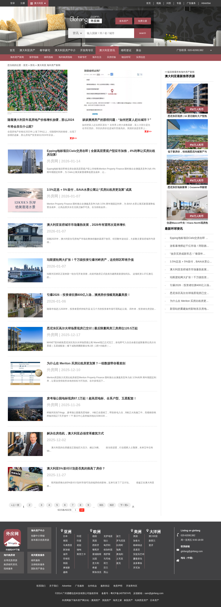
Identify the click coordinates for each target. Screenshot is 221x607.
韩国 (65, 563)
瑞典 (118, 549)
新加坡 (66, 549)
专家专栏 (82, 57)
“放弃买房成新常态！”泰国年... (187, 253)
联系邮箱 (185, 546)
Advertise (206, 3)
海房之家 (117, 600)
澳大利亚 (153, 536)
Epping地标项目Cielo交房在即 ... (189, 237)
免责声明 (117, 586)
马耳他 (107, 558)
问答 (168, 3)
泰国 (65, 540)
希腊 (94, 567)
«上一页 (15, 505)
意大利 (95, 563)
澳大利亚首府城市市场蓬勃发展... (189, 269)
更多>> (73, 138)
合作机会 (92, 586)
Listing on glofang (190, 530)
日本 (65, 536)
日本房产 (154, 600)
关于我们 (53, 586)
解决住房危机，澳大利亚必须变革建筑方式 (75, 433)
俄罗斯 (107, 554)
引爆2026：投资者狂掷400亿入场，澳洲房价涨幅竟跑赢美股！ (88, 294)
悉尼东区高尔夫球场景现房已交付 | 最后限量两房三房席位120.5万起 (92, 328)
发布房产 (123, 21)
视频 (158, 3)
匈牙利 (107, 545)
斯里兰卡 (81, 554)
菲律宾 (66, 558)
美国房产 (106, 600)
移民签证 (126, 50)
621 (101, 505)
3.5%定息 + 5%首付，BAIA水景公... (191, 261)
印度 (79, 540)
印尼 (79, 536)
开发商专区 (86, 50)
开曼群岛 (137, 558)
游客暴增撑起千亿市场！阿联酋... (189, 245)
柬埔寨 (66, 567)
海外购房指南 (65, 57)
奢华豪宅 (45, 50)
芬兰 (106, 567)
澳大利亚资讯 (107, 50)
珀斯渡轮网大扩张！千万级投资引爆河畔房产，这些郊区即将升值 (90, 259)
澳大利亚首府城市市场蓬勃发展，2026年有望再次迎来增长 (86, 224)
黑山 (106, 572)
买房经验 (111, 57)
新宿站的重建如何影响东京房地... (189, 308)
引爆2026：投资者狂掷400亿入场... (190, 285)
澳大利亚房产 (27, 50)
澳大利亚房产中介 (65, 50)
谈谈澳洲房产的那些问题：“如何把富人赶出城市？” (116, 119)
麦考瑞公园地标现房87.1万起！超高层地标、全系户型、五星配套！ (92, 398)
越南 (65, 572)
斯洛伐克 (96, 572)
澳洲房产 (95, 600)
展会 (138, 50)
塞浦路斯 (96, 554)
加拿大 (136, 540)
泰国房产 (128, 600)
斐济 (151, 545)
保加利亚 (108, 549)
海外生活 (96, 57)
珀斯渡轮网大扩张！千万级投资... (189, 277)
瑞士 (106, 540)
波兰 (118, 536)
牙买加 (136, 567)
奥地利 (119, 554)
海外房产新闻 (17, 57)
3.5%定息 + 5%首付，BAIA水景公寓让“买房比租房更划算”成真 (89, 189)
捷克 (118, 563)
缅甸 (79, 549)
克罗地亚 (108, 536)
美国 (135, 536)
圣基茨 (136, 549)
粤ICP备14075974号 (120, 593)
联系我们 (41, 586)
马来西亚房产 (141, 600)
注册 (22, 3)
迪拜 (65, 554)
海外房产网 (78, 600)
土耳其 (119, 558)
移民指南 (48, 57)
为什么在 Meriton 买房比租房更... (189, 300)
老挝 (79, 545)
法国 (94, 558)
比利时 (119, 545)
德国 (94, 536)
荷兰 (106, 563)
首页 (148, 3)
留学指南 (33, 57)
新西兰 (152, 540)
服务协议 (105, 586)
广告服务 (191, 3)
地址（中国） (187, 558)
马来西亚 (67, 545)
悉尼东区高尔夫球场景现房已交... (189, 293)
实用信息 (140, 57)
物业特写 (126, 57)
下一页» (124, 505)
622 (111, 505)
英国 (94, 540)
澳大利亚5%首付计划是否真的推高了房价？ (76, 468)
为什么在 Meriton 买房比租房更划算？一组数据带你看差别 (86, 363)
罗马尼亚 (120, 540)
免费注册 (142, 21)
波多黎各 (137, 563)
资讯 (32, 65)
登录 (12, 3)
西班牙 (95, 545)
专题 (179, 3)
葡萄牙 (95, 549)
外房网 (65, 600)
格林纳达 (137, 545)
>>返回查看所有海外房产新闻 (179, 72)
